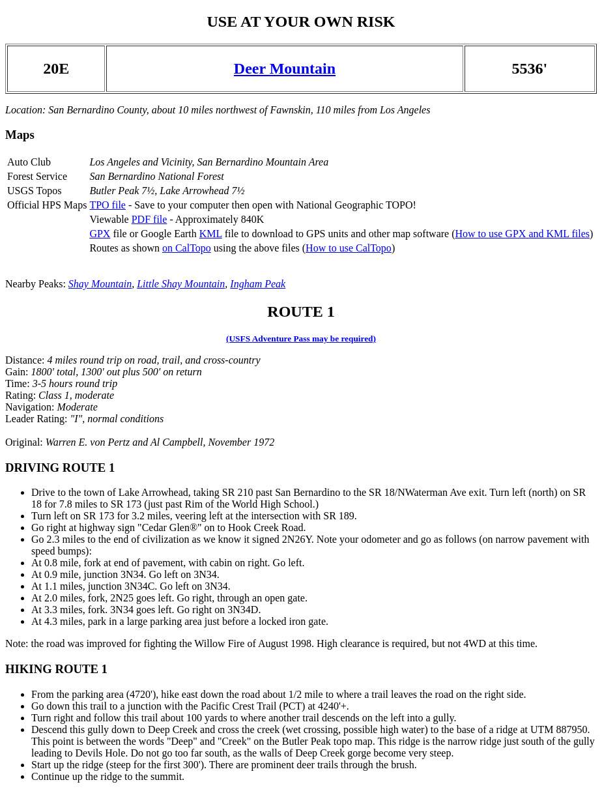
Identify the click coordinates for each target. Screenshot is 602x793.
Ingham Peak (257, 283)
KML (210, 233)
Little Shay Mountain (181, 283)
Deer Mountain (285, 68)
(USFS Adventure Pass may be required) (301, 338)
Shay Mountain (100, 283)
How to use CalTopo (349, 247)
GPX (99, 233)
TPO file (107, 204)
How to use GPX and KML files (522, 233)
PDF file (149, 219)
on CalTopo (186, 247)
